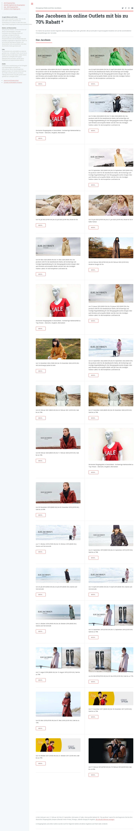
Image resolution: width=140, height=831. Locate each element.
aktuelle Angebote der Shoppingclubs (14, 5)
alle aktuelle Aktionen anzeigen (105, 819)
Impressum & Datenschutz (11, 80)
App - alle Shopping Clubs (11, 7)
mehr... (40, 84)
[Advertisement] (63, 161)
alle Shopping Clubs (9, 3)
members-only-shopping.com (12, 9)
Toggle (32, 4)
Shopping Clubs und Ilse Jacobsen (48, 8)
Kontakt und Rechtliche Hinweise (13, 82)
